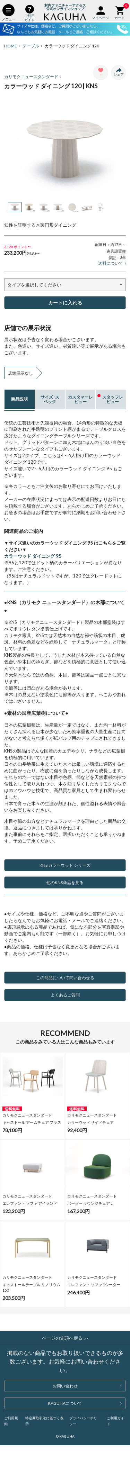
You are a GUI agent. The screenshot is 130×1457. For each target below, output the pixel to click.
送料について (112, 263)
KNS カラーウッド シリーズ (81, 865)
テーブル (31, 45)
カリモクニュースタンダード (32, 76)
